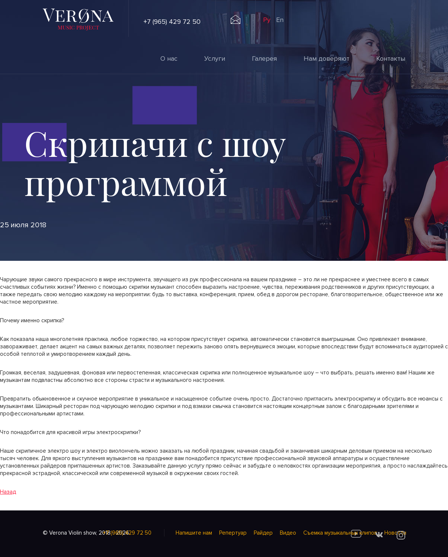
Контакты (390, 58)
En (280, 20)
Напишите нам (194, 532)
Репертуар (233, 532)
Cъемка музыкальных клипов (340, 532)
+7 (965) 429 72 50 (172, 22)
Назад (8, 491)
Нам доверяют (326, 58)
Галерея (264, 58)
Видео (288, 532)
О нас (168, 58)
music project (78, 27)
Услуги (214, 58)
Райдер (263, 532)
